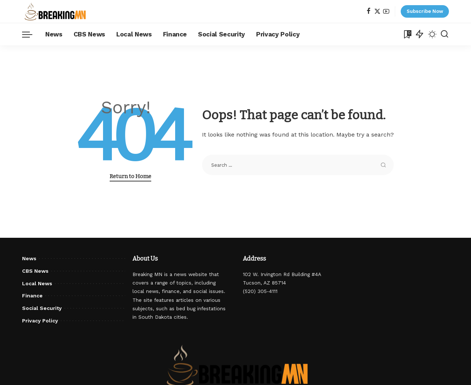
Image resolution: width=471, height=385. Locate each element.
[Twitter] (377, 11)
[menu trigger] (31, 34)
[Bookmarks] (407, 34)
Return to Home (130, 176)
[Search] (444, 34)
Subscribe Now (425, 11)
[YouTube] (386, 11)
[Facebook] (368, 11)
